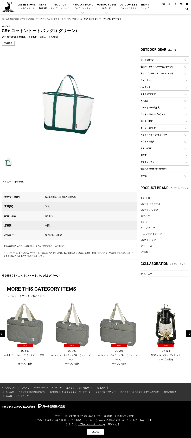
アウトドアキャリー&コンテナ (154, 134)
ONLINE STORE (26, 6)
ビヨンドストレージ (151, 233)
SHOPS (145, 6)
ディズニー (146, 273)
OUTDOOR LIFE (128, 6)
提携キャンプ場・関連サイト (79, 388)
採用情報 (53, 392)
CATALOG (56, 388)
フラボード (146, 251)
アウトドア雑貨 (147, 141)
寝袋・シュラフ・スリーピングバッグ (157, 66)
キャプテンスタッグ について (15, 388)
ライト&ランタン (148, 93)
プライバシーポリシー (104, 392)
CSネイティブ (148, 239)
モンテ (144, 221)
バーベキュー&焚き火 (150, 107)
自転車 (143, 155)
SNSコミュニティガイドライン (75, 392)
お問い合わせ (168, 392)
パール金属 (7, 396)
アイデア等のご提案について (31, 392)
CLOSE (95, 431)
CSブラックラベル (151, 203)
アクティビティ (147, 162)
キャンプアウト (149, 227)
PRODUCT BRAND (83, 6)
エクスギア (146, 215)
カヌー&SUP (146, 148)
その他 (143, 175)
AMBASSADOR (40, 388)
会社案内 (100, 388)
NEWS (43, 6)
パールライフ (22, 396)
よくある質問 (8, 392)
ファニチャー (146, 80)
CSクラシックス (149, 209)
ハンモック (145, 87)
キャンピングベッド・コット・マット (157, 73)
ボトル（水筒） (147, 121)
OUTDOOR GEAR (106, 6)
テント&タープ (147, 60)
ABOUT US (60, 6)
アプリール (146, 245)
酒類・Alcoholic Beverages (153, 168)
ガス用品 (144, 100)
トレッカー (146, 197)
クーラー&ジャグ (148, 128)
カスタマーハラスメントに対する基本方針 (138, 392)
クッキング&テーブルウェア (153, 114)
